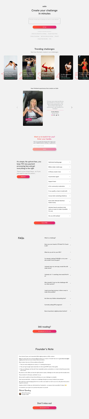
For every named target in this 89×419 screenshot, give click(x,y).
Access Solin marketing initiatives (59, 196)
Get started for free (44, 407)
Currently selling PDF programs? (57, 305)
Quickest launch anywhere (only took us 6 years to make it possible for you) (59, 209)
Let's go (44, 27)
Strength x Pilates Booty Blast (43, 38)
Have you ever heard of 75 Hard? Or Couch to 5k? (57, 245)
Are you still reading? (59, 216)
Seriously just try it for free (44, 331)
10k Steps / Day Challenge (34, 36)
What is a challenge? (57, 238)
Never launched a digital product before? (57, 311)
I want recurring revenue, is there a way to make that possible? (57, 291)
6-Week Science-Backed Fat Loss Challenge (39, 33)
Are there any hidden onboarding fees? (57, 298)
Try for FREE (44, 222)
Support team (59, 181)
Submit (44, 149)
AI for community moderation (59, 186)
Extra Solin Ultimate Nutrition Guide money (59, 201)
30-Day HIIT (57, 36)
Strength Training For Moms (52, 33)
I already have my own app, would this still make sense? (57, 267)
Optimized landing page (59, 162)
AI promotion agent (59, 176)
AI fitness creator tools (59, 172)
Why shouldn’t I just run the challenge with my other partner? (57, 283)
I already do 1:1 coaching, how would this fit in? (57, 275)
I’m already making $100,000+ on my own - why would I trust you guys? (57, 259)
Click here (23, 176)
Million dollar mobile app (59, 167)
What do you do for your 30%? (57, 252)
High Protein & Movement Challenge (47, 36)
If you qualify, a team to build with (59, 191)
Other (50, 38)
